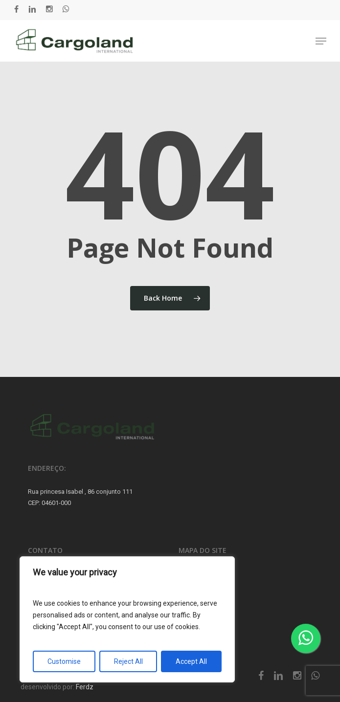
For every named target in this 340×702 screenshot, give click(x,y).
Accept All (191, 661)
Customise (64, 661)
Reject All (128, 661)
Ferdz (84, 687)
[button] (321, 41)
